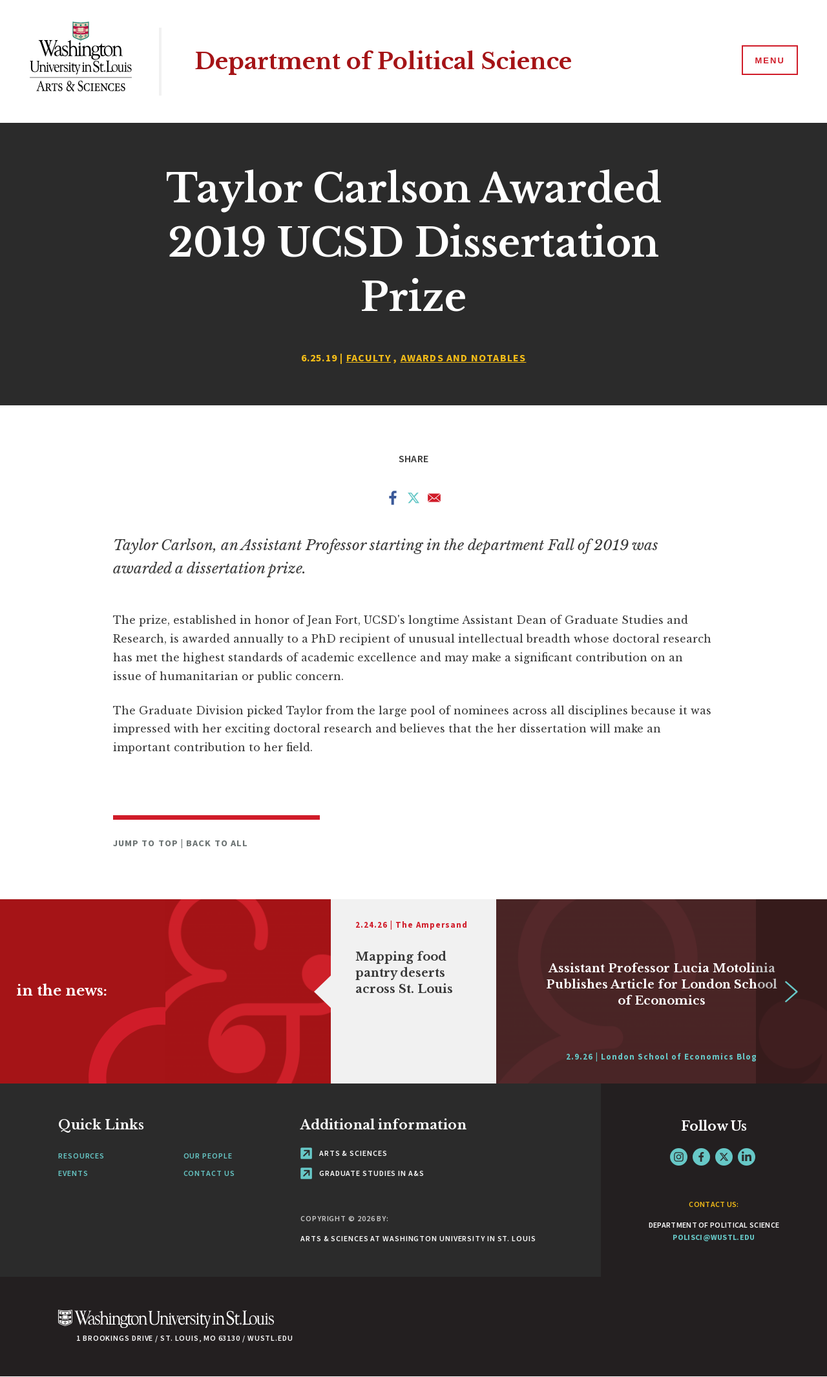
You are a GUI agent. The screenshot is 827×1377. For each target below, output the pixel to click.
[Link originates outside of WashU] (330, 991)
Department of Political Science (383, 61)
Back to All (217, 843)
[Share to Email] (434, 500)
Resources (81, 1155)
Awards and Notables (464, 357)
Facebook (701, 1157)
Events (73, 1173)
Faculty (368, 357)
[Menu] (769, 60)
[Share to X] (413, 500)
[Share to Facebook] (392, 500)
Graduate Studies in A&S (362, 1173)
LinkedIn (746, 1157)
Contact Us (209, 1173)
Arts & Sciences (343, 1153)
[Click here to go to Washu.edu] (166, 1325)
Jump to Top (147, 843)
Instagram (679, 1157)
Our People (208, 1155)
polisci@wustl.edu (714, 1237)
